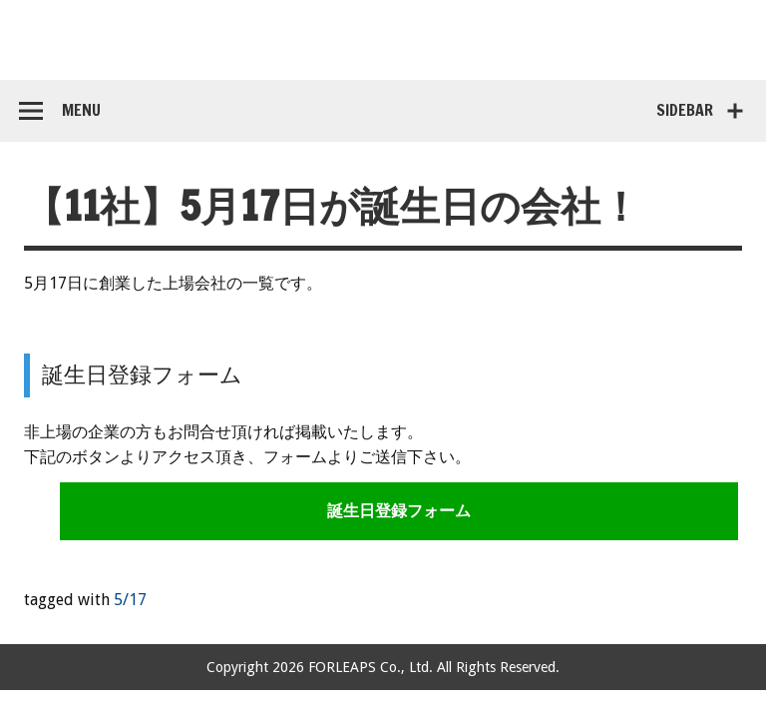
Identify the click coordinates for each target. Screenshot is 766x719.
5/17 (130, 599)
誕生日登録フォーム (399, 510)
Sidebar (684, 110)
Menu (81, 110)
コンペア (383, 40)
